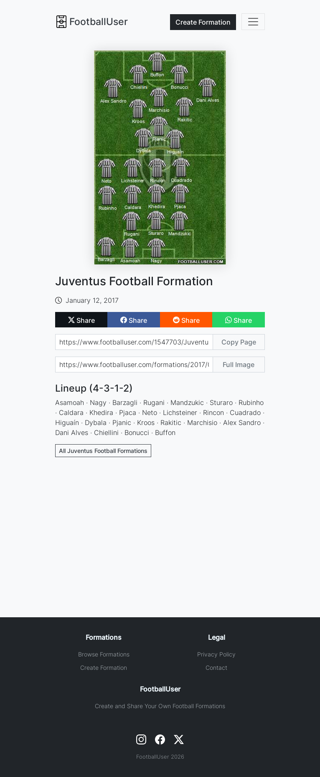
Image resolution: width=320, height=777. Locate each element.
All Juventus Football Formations (103, 450)
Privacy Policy (216, 654)
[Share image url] (134, 364)
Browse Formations (104, 654)
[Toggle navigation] (253, 21)
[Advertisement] (160, 525)
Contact (216, 667)
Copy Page (238, 342)
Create (203, 22)
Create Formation (103, 667)
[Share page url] (134, 342)
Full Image (238, 364)
